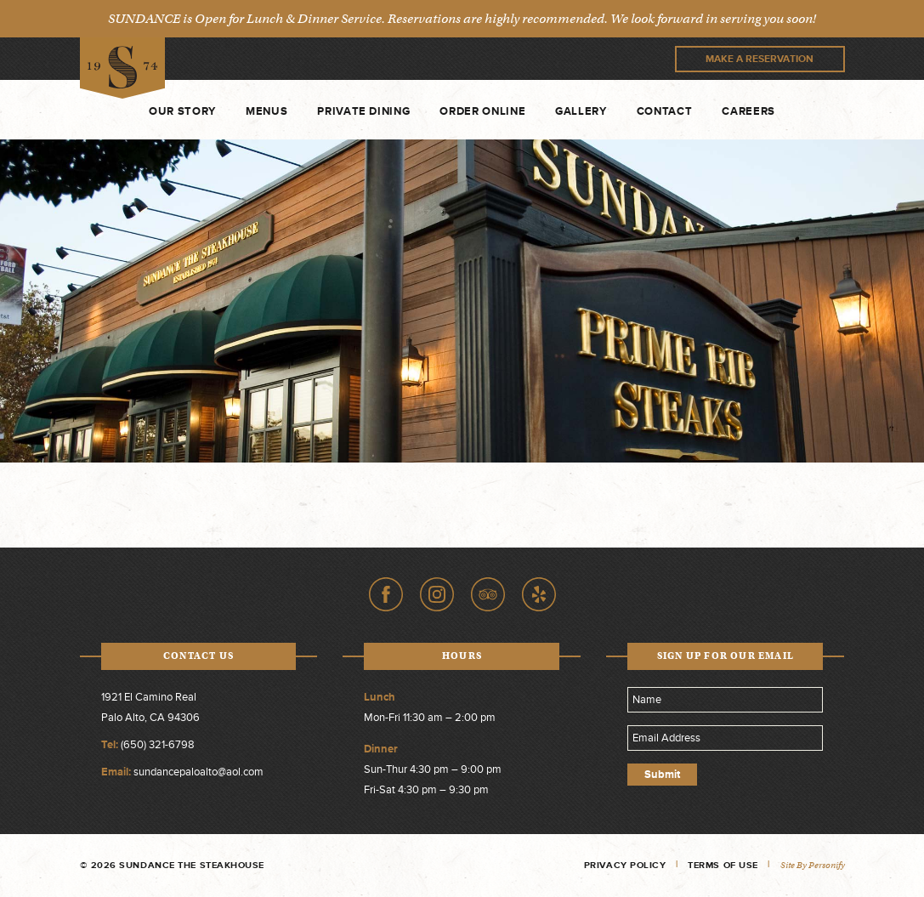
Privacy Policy (625, 865)
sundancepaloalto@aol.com (198, 772)
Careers (748, 111)
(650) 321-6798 (158, 745)
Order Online (482, 111)
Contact (665, 111)
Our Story (182, 111)
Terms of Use (723, 865)
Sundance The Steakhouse (122, 68)
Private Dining (363, 111)
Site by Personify (812, 865)
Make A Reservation (759, 59)
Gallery (581, 111)
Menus (266, 111)
